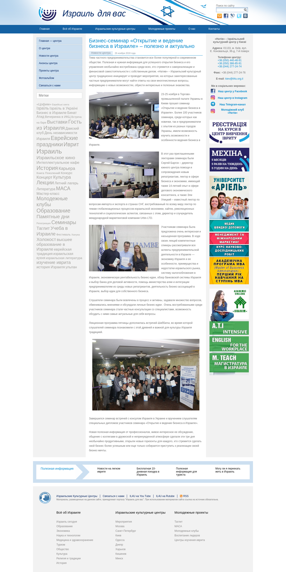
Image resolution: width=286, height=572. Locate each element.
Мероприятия (123, 521)
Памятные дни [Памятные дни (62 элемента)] (53, 216)
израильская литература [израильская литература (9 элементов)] (64, 258)
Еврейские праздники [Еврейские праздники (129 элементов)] (57, 141)
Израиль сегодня (66, 521)
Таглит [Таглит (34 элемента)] (43, 228)
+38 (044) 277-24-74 (230, 66)
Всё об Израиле (72, 28)
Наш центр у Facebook (232, 91)
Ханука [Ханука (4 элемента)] (76, 234)
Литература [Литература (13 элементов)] (46, 189)
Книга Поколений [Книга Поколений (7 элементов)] (48, 173)
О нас (191, 28)
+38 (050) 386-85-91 (230, 63)
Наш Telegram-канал (233, 104)
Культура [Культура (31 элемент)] (62, 177)
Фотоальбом (46, 78)
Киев (118, 535)
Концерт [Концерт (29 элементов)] (44, 177)
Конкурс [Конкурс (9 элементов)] (66, 173)
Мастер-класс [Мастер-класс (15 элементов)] (48, 193)
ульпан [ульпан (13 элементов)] (71, 267)
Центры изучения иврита (189, 540)
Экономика (63, 530)
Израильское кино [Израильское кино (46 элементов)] (56, 157)
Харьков (120, 549)
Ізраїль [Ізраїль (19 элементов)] (43, 108)
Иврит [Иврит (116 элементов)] (71, 144)
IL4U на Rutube (165, 496)
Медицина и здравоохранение (74, 540)
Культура (61, 553)
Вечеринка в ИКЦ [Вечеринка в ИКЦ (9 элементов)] (57, 117)
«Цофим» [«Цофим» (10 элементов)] (44, 104)
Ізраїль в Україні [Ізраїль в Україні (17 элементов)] (64, 108)
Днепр (119, 544)
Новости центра (48, 55)
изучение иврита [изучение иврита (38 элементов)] (54, 262)
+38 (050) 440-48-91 (230, 60)
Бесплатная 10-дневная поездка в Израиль (148, 471)
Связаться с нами (49, 85)
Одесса (119, 540)
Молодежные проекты (161, 28)
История (61, 563)
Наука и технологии (68, 535)
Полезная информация (57, 468)
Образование (64, 526)
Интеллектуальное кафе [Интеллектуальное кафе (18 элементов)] (58, 162)
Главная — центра (50, 40)
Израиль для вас (79, 12)
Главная (45, 28)
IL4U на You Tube (140, 496)
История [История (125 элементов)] (47, 168)
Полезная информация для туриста (186, 471)
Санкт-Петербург (125, 530)
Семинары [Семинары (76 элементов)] (63, 222)
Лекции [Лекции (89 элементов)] (45, 182)
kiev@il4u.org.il (234, 78)
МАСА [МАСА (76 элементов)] (63, 188)
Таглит (178, 521)
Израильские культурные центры (115, 28)
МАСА (178, 526)
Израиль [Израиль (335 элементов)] (49, 151)
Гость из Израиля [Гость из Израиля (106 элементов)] (59, 125)
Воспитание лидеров (187, 535)
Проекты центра (49, 70)
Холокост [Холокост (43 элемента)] (46, 239)
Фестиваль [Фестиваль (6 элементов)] (63, 234)
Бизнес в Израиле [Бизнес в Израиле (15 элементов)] (52, 113)
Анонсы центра (48, 63)
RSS (186, 496)
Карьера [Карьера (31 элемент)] (67, 168)
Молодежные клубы (186, 530)
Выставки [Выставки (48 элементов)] (57, 121)
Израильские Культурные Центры (76, 496)
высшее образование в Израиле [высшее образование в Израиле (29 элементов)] (54, 244)
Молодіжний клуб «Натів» (232, 111)
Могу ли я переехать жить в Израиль (227, 470)
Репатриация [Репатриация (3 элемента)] (44, 223)
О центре (44, 48)
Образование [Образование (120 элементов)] (53, 211)
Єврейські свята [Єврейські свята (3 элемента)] (60, 104)
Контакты (214, 28)
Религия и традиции (68, 558)
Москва (119, 526)
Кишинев (120, 553)
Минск (119, 558)
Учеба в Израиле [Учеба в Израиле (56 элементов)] (52, 231)
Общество (62, 549)
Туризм (60, 544)
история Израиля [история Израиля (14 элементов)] (51, 267)
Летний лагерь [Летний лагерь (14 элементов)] (66, 183)
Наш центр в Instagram (232, 97)
